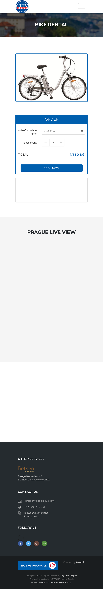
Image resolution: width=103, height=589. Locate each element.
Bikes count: (30, 142)
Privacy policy (31, 516)
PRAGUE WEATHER (51, 190)
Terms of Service (57, 582)
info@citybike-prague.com (39, 500)
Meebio (80, 562)
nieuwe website (40, 479)
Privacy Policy (38, 582)
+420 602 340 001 (35, 506)
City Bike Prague (68, 576)
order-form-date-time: (27, 132)
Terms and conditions (36, 512)
